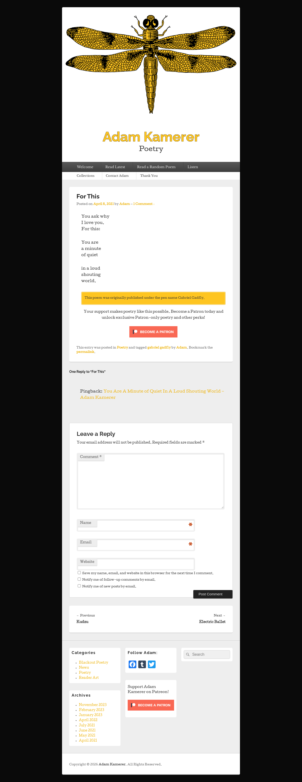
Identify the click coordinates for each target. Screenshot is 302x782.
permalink (85, 352)
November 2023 (93, 705)
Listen (193, 167)
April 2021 (88, 741)
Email (86, 542)
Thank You (149, 176)
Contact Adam (117, 176)
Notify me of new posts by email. (109, 586)
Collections (85, 176)
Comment (91, 457)
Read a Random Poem (156, 167)
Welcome (85, 167)
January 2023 (90, 715)
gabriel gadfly (159, 348)
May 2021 (87, 735)
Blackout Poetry (93, 663)
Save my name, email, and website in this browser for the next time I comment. (148, 573)
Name (85, 523)
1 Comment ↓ (144, 204)
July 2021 (87, 725)
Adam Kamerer (151, 137)
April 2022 (88, 720)
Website (87, 562)
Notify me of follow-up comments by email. (119, 580)
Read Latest (115, 167)
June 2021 (87, 730)
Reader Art (89, 678)
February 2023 (91, 710)
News (84, 668)
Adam (124, 204)
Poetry (122, 348)
